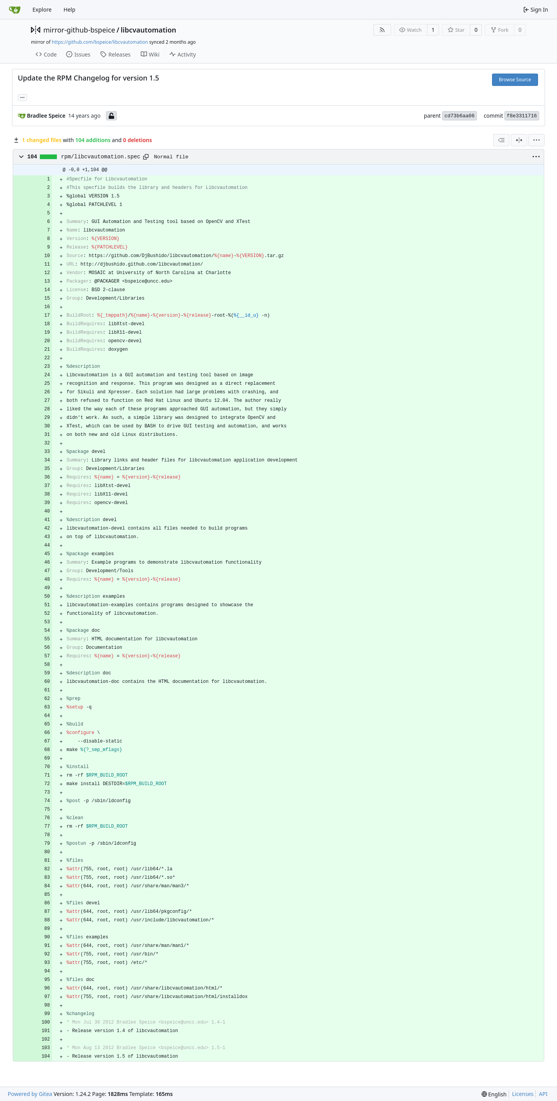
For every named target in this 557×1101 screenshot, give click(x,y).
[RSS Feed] (382, 30)
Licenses (523, 1094)
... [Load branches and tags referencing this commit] (22, 96)
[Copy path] (145, 156)
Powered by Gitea (30, 1094)
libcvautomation (148, 30)
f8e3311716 (522, 116)
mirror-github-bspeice (79, 30)
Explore (41, 9)
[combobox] (501, 140)
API (543, 1094)
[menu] (536, 140)
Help (69, 9)
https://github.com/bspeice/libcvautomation (100, 42)
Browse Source (515, 79)
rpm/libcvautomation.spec (100, 157)
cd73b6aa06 (459, 116)
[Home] (15, 10)
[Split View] (519, 140)
